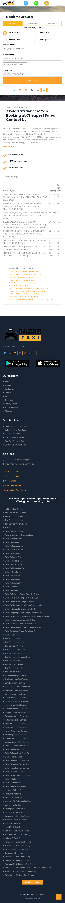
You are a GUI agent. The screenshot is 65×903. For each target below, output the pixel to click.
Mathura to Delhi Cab (13, 797)
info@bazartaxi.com (13, 485)
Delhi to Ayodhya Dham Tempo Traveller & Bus (24, 613)
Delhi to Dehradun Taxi (14, 531)
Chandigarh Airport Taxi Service (17, 687)
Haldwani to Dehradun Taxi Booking (19, 860)
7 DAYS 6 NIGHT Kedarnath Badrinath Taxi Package (25, 274)
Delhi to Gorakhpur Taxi (14, 546)
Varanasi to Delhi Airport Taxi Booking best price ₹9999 (28, 868)
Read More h (8, 146)
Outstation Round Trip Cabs (16, 426)
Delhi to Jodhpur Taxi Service (17, 768)
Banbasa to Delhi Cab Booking (17, 857)
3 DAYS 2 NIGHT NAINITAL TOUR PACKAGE (22, 280)
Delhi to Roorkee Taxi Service (17, 760)
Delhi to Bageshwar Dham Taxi (17, 753)
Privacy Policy (11, 404)
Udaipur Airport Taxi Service (16, 738)
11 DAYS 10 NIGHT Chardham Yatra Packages (23, 272)
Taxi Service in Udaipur (14, 638)
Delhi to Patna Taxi (13, 576)
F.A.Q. (7, 396)
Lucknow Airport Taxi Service (17, 709)
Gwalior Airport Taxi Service (16, 694)
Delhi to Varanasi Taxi (14, 590)
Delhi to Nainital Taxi (13, 572)
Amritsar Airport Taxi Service (16, 679)
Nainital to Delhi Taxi (13, 838)
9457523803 (10, 481)
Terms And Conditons (14, 407)
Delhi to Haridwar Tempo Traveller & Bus (21, 598)
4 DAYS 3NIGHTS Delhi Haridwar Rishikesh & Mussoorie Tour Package (31, 299)
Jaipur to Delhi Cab (13, 805)
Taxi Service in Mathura (14, 520)
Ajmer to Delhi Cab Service (16, 820)
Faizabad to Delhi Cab (14, 812)
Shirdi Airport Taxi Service (15, 735)
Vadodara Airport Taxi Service (17, 742)
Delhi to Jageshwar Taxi (15, 553)
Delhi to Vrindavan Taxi (14, 749)
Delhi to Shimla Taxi (13, 783)
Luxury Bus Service (13, 434)
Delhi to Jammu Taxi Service (16, 772)
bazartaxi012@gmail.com (15, 490)
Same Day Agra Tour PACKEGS (18, 285)
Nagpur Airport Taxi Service (16, 712)
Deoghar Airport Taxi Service (16, 690)
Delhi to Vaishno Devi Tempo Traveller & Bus (23, 627)
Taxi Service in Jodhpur (14, 642)
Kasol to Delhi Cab (12, 827)
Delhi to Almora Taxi (13, 539)
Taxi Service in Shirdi (13, 668)
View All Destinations (33, 882)
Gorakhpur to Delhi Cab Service (18, 816)
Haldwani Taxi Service (14, 509)
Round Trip (44, 32)
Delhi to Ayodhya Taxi (14, 542)
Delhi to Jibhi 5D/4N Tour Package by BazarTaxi (24, 297)
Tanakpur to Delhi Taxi (14, 853)
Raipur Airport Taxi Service (15, 727)
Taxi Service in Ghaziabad (15, 513)
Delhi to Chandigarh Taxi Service (18, 775)
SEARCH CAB (32, 81)
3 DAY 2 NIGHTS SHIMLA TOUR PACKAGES (22, 277)
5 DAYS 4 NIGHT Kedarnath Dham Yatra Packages (24, 294)
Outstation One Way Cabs (15, 430)
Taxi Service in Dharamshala (16, 650)
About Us (8, 385)
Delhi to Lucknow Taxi (14, 564)
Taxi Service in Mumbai (14, 653)
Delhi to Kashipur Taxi (14, 561)
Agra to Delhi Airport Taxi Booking (19, 535)
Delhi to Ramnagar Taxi (14, 579)
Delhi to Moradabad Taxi (15, 568)
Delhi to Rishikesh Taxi (14, 583)
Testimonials (10, 400)
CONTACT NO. (8, 70)
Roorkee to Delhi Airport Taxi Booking (20, 871)
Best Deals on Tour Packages (17, 445)
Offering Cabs (14, 40)
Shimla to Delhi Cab (13, 823)
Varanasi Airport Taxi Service (16, 746)
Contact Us (9, 389)
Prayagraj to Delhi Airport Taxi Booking (21, 864)
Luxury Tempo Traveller (14, 437)
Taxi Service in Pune (13, 661)
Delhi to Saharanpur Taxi (15, 587)
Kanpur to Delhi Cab (13, 794)
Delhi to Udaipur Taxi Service (17, 764)
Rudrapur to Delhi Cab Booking (17, 834)
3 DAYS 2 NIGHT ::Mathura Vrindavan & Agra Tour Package (27, 291)
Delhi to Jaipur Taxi (13, 635)
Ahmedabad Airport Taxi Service (18, 675)
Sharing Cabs (45, 40)
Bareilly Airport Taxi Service (16, 683)
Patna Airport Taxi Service (15, 720)
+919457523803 (12, 472)
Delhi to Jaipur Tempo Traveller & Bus (20, 624)
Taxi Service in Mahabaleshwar (17, 657)
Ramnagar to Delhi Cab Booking (18, 842)
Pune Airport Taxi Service (15, 723)
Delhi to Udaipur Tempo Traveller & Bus (21, 631)
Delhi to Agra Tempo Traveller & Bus (20, 620)
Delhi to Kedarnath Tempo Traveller (19, 601)
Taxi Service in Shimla (14, 646)
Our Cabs (8, 393)
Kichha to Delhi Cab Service (16, 849)
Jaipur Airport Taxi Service (15, 705)
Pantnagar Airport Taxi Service (17, 716)
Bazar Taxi (26, 894)
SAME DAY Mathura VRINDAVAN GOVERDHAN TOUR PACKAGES (29, 288)
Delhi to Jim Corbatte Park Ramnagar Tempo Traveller (27, 616)
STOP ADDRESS (8, 54)
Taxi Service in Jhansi (14, 516)
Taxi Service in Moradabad (16, 524)
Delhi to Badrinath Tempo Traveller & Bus (22, 609)
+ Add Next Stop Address (15, 64)
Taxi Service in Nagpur (14, 664)
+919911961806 (12, 476)
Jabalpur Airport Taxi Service (16, 701)
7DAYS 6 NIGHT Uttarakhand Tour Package (22, 283)
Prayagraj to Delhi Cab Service (17, 809)
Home (7, 382)
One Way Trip (14, 32)
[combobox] (7, 74)
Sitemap (8, 411)
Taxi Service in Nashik (14, 672)
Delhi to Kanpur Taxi (13, 557)
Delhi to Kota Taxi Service (15, 786)
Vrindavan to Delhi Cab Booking (18, 801)
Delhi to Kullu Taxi (12, 779)
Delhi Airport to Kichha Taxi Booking (19, 875)
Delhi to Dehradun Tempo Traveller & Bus (22, 594)
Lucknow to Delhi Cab (14, 790)
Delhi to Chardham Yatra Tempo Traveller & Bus (24, 605)
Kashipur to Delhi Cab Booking (17, 846)
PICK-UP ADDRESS (9, 45)
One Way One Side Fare (14, 441)
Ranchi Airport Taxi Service (16, 731)
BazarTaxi (37, 899)
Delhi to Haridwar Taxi (14, 550)
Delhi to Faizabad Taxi (14, 757)
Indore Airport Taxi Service (16, 698)
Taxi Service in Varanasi (14, 527)
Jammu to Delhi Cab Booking (17, 831)
